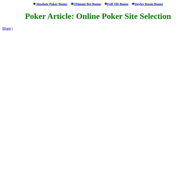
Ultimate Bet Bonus (87, 4)
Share (6, 28)
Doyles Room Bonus (148, 4)
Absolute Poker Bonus (51, 4)
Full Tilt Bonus (117, 4)
